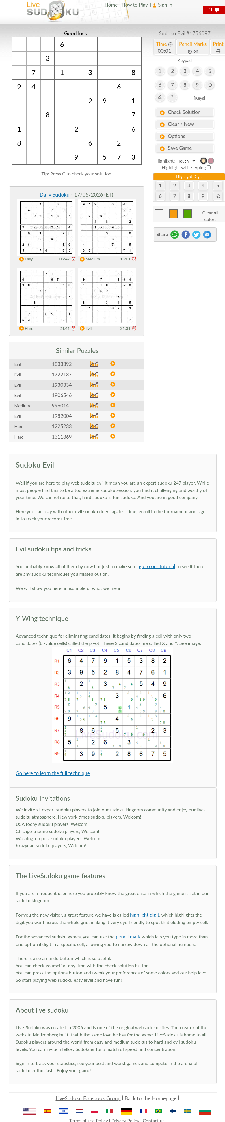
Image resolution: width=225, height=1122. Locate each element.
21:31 (128, 328)
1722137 (62, 374)
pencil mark (128, 937)
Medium (88, 259)
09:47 (67, 258)
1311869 (62, 437)
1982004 (62, 416)
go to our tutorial (157, 566)
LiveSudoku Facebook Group (87, 1098)
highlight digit (144, 915)
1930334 (62, 385)
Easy (24, 259)
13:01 (128, 258)
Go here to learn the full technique (53, 773)
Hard (25, 329)
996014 (60, 406)
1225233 (62, 426)
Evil (84, 329)
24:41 (67, 328)
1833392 (62, 364)
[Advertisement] (185, 276)
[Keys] (199, 98)
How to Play (135, 5)
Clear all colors (210, 214)
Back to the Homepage (150, 1098)
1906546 (62, 395)
